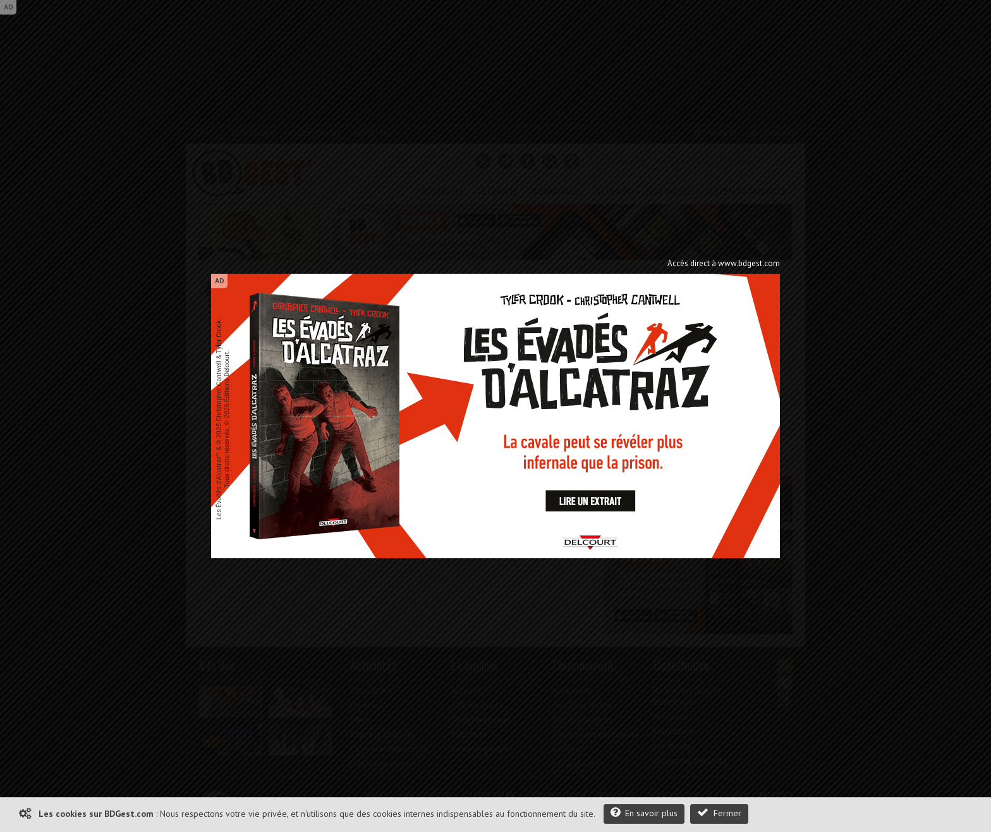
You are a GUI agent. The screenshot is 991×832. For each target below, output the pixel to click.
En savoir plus (644, 813)
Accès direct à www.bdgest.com (723, 263)
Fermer (719, 813)
